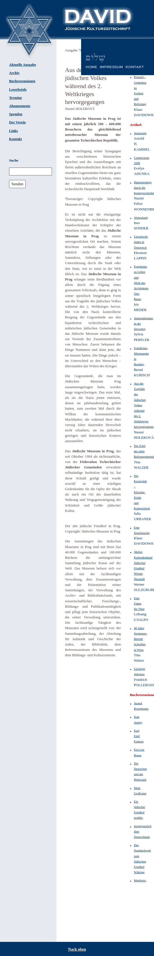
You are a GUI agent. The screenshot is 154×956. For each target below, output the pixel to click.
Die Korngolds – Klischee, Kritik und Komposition (142, 492)
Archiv (14, 73)
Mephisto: (140, 880)
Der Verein (17, 122)
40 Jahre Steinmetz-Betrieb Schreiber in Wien (140, 638)
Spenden (15, 114)
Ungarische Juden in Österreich (141, 242)
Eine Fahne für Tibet (139, 603)
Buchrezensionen (22, 81)
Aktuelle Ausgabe (22, 65)
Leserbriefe (18, 90)
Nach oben (77, 949)
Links (13, 131)
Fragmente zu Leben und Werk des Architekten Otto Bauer (141, 283)
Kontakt (15, 139)
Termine (15, 98)
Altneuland (141, 217)
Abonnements (19, 106)
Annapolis (140, 133)
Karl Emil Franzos (139, 736)
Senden (17, 184)
